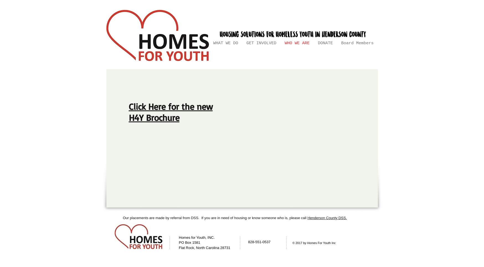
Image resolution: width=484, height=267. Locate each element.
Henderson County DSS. (327, 218)
